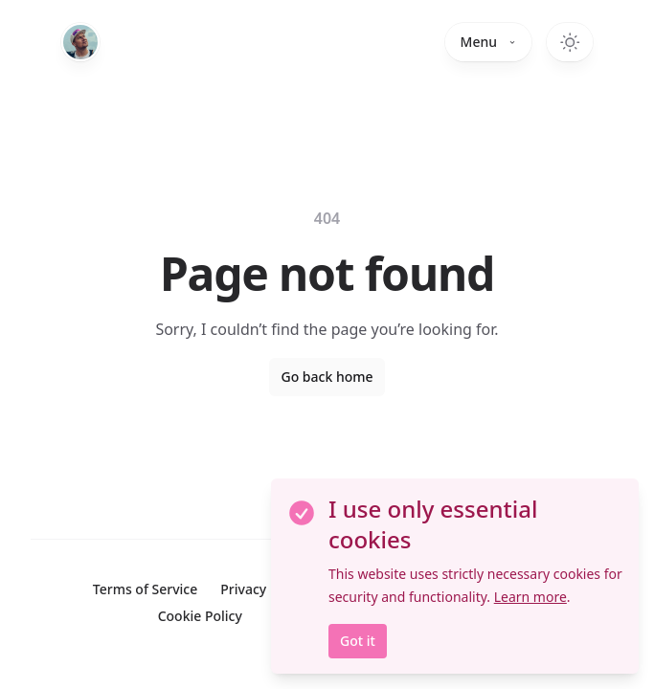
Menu (488, 42)
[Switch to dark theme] (570, 42)
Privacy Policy (263, 589)
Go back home (326, 376)
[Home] (80, 42)
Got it (357, 641)
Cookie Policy (200, 616)
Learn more (530, 597)
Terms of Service (145, 589)
